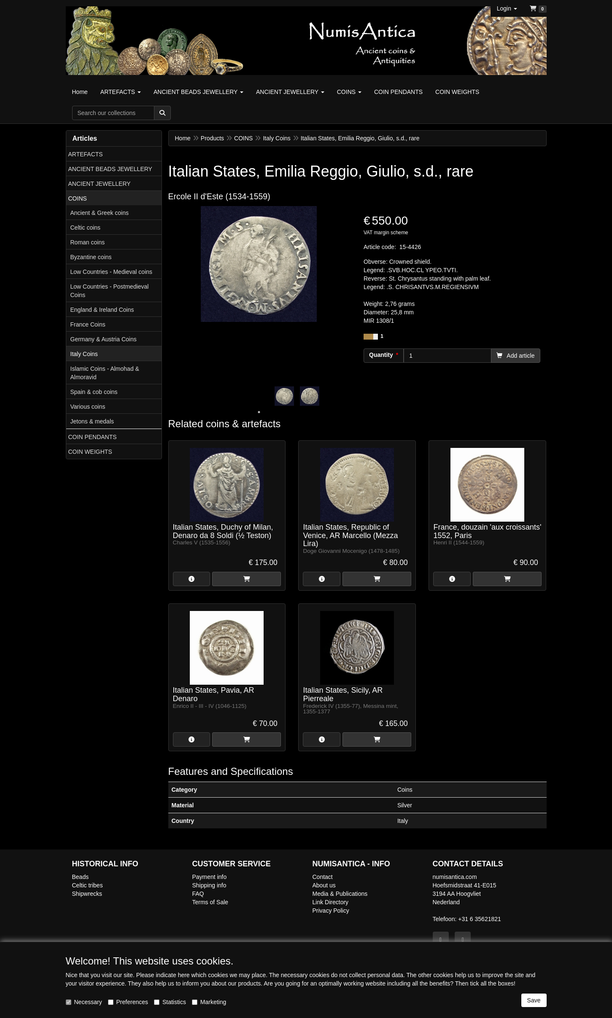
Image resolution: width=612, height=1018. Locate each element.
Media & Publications (340, 893)
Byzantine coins (91, 257)
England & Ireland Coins (102, 309)
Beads (80, 876)
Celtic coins (85, 227)
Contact (323, 876)
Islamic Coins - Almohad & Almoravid (104, 372)
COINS (77, 198)
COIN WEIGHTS (90, 451)
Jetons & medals (92, 421)
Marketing (209, 1002)
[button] (507, 8)
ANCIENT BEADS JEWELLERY (110, 169)
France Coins (87, 324)
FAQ (198, 893)
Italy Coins (84, 354)
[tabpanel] (284, 396)
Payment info (209, 876)
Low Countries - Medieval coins (111, 271)
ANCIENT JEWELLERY (99, 183)
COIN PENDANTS (92, 437)
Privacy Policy (331, 910)
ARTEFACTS (85, 154)
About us (324, 885)
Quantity (381, 355)
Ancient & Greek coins (99, 212)
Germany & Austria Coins (103, 339)
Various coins (87, 406)
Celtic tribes (87, 885)
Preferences (128, 1002)
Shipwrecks (87, 893)
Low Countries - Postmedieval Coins (109, 290)
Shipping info (209, 885)
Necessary (84, 1002)
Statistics (170, 1002)
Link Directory (331, 902)
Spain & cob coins (94, 391)
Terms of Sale (210, 902)
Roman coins (87, 242)
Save (534, 1000)
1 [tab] (259, 412)
